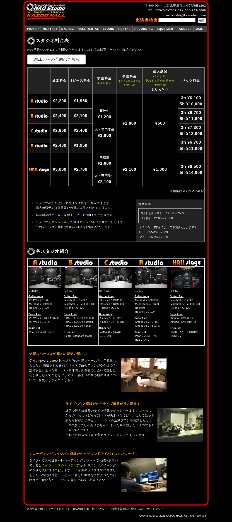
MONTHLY (50, 29)
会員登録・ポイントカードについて (48, 508)
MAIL (199, 29)
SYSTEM (67, 29)
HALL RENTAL (88, 29)
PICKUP (33, 29)
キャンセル (59, 222)
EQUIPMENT (166, 29)
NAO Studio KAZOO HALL (46, 11)
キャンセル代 (89, 222)
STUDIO (108, 29)
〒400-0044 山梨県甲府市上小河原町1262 (175, 5)
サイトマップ (155, 508)
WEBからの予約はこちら (56, 59)
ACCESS (185, 29)
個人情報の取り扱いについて (90, 508)
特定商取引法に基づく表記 (127, 508)
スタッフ (146, 410)
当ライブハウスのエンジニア (59, 465)
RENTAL (124, 29)
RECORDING (143, 29)
